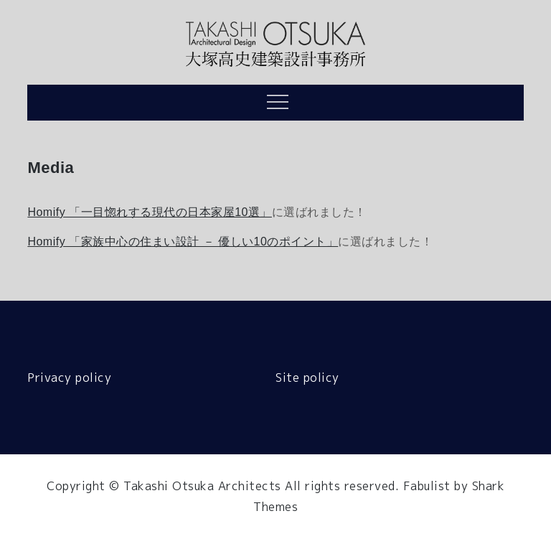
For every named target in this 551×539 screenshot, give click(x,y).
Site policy (307, 377)
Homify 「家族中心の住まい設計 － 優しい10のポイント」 (182, 241)
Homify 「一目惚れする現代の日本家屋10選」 (149, 212)
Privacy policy (69, 377)
